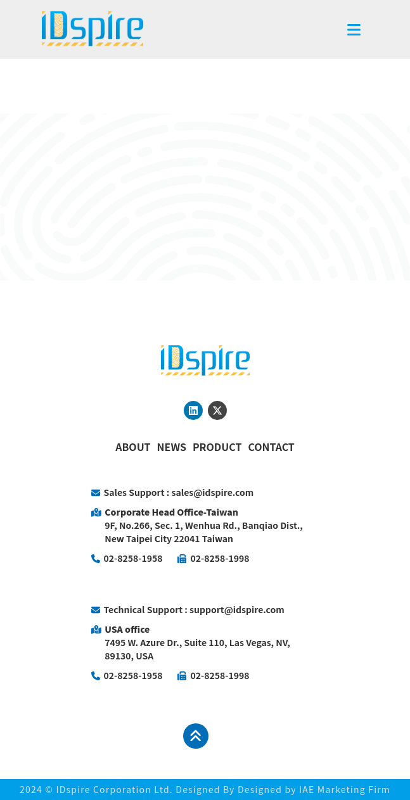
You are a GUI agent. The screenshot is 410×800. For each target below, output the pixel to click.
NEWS (171, 446)
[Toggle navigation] (354, 29)
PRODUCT (217, 446)
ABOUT (132, 446)
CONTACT (271, 446)
